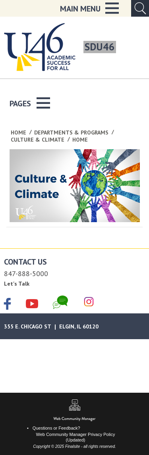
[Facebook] (7, 304)
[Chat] (60, 302)
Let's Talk (16, 283)
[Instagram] (89, 302)
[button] (89, 8)
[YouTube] (32, 302)
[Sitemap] (74, 406)
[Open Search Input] (140, 8)
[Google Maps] (74, 326)
